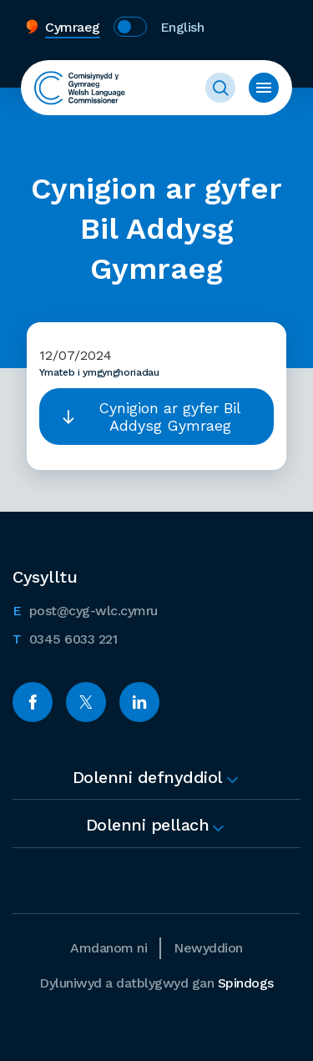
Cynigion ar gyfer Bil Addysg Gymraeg (169, 416)
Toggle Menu (263, 87)
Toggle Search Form (220, 88)
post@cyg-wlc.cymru (85, 609)
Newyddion (208, 948)
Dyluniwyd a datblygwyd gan (156, 983)
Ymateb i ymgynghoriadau (99, 372)
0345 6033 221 (65, 638)
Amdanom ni (108, 948)
